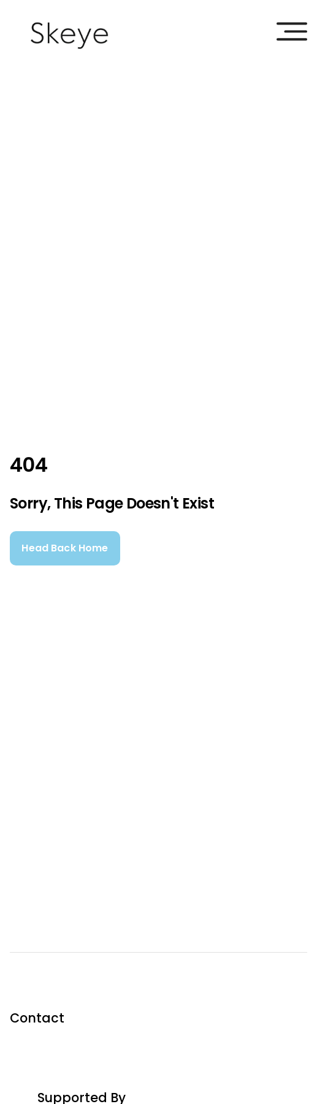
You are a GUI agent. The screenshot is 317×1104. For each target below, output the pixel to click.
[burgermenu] (292, 31)
